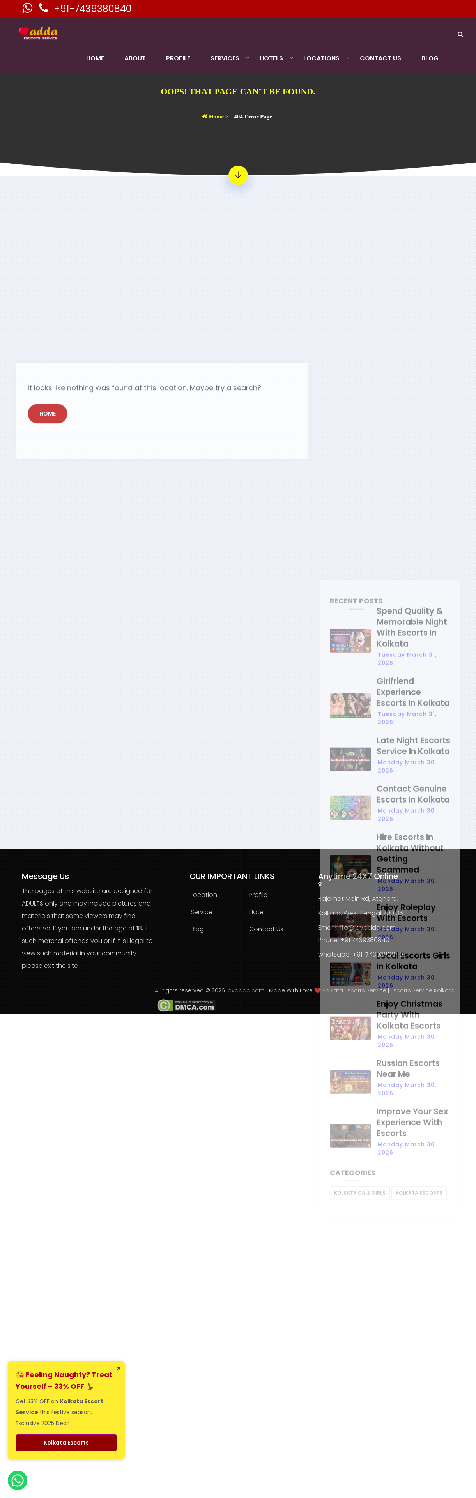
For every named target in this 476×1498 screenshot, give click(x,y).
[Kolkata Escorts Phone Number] (44, 9)
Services (225, 58)
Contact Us (380, 58)
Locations (321, 58)
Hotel (257, 911)
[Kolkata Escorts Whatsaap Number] (28, 9)
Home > (215, 116)
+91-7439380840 (93, 8)
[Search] (460, 34)
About (135, 58)
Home (95, 58)
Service (201, 911)
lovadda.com (246, 990)
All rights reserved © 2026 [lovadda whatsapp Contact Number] (190, 990)
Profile (178, 58)
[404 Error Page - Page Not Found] (238, 175)
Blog (430, 58)
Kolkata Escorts (66, 1443)
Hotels (271, 58)
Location (204, 894)
